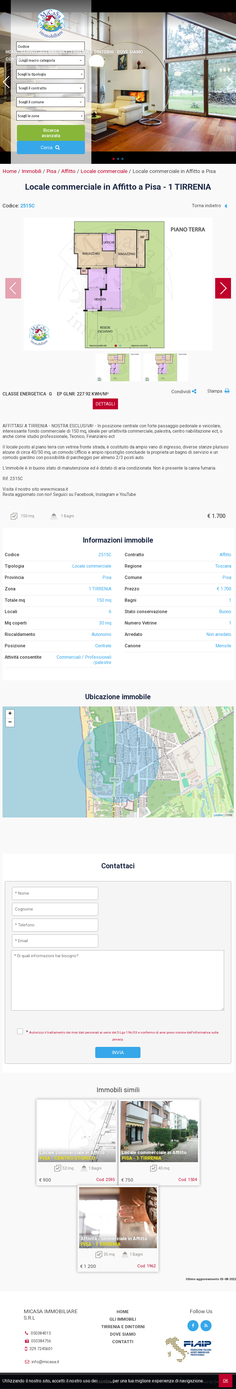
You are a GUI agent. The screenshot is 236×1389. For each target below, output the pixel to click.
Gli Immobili (53, 51)
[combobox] (50, 88)
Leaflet (218, 815)
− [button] (10, 722)
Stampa (219, 391)
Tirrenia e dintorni (92, 51)
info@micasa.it (41, 1361)
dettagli (105, 404)
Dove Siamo (130, 51)
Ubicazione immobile (118, 697)
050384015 (37, 1333)
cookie (105, 1380)
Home (12, 51)
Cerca (51, 147)
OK (225, 1380)
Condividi (183, 391)
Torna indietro (209, 206)
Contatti (16, 59)
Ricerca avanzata (51, 133)
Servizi (29, 51)
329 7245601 (41, 1348)
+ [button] (10, 714)
